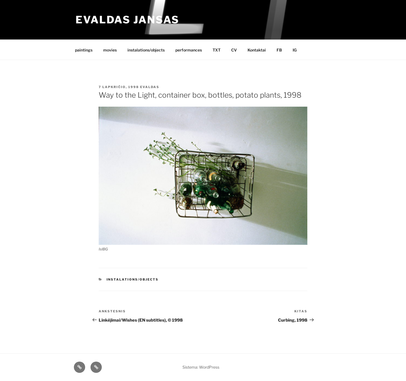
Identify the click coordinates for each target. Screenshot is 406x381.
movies (110, 50)
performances (188, 50)
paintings (83, 50)
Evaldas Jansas (127, 20)
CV (234, 50)
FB (279, 50)
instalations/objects (146, 50)
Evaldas (149, 87)
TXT (216, 50)
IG (295, 50)
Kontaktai (257, 50)
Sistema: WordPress (200, 367)
